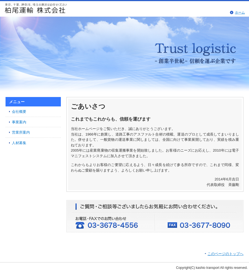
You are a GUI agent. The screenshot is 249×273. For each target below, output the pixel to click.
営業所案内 (21, 132)
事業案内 (19, 122)
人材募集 (19, 143)
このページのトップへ (225, 254)
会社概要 (19, 111)
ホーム (240, 12)
